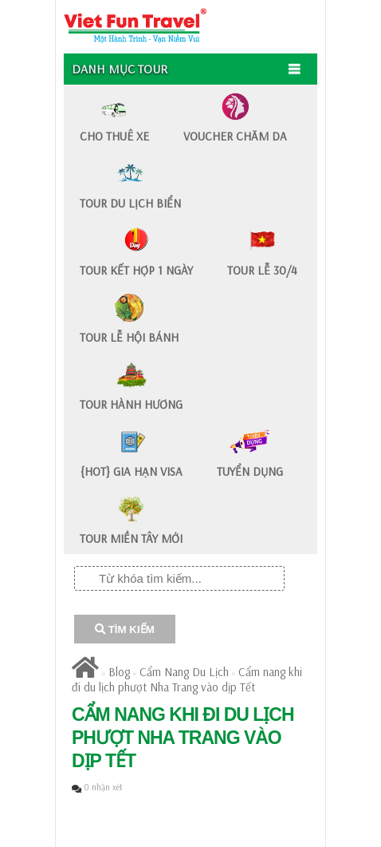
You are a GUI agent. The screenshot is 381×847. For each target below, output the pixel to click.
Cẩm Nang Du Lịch (184, 671)
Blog (119, 671)
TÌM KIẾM (125, 629)
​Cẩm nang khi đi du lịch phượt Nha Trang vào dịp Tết (187, 679)
